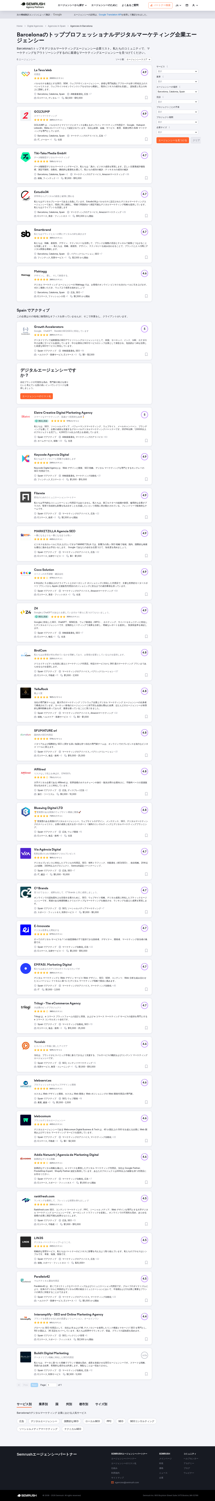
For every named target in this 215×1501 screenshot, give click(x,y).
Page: (43, 1385)
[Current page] (52, 1385)
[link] (104, 5)
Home (20, 26)
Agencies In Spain (57, 26)
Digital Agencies (35, 26)
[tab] (24, 1404)
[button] (178, 5)
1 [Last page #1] (61, 1385)
